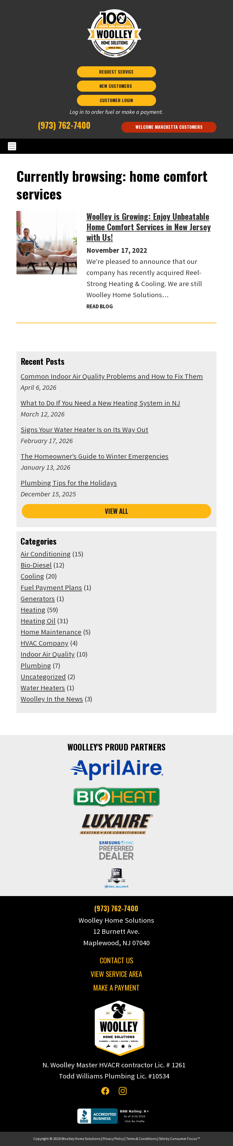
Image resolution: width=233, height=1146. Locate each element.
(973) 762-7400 (64, 124)
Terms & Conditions (141, 1138)
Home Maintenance (51, 631)
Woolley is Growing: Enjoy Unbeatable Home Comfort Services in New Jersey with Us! (148, 226)
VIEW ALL (116, 511)
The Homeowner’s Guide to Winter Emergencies (94, 456)
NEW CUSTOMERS (116, 86)
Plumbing (36, 665)
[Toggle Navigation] (116, 146)
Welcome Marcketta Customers (169, 127)
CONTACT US (116, 960)
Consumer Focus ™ (185, 1138)
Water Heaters (43, 687)
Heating (33, 609)
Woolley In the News (52, 698)
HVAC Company (44, 642)
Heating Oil (38, 620)
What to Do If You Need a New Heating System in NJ (100, 402)
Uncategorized (43, 676)
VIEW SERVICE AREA (116, 973)
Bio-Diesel (36, 564)
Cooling (32, 576)
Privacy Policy (113, 1138)
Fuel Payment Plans (51, 587)
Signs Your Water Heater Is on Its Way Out (84, 429)
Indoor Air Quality (48, 654)
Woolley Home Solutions (80, 1138)
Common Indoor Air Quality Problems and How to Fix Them (112, 376)
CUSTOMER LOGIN (116, 100)
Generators (38, 598)
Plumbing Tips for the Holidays (69, 482)
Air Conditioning (46, 553)
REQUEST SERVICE (116, 72)
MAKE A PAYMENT (116, 987)
